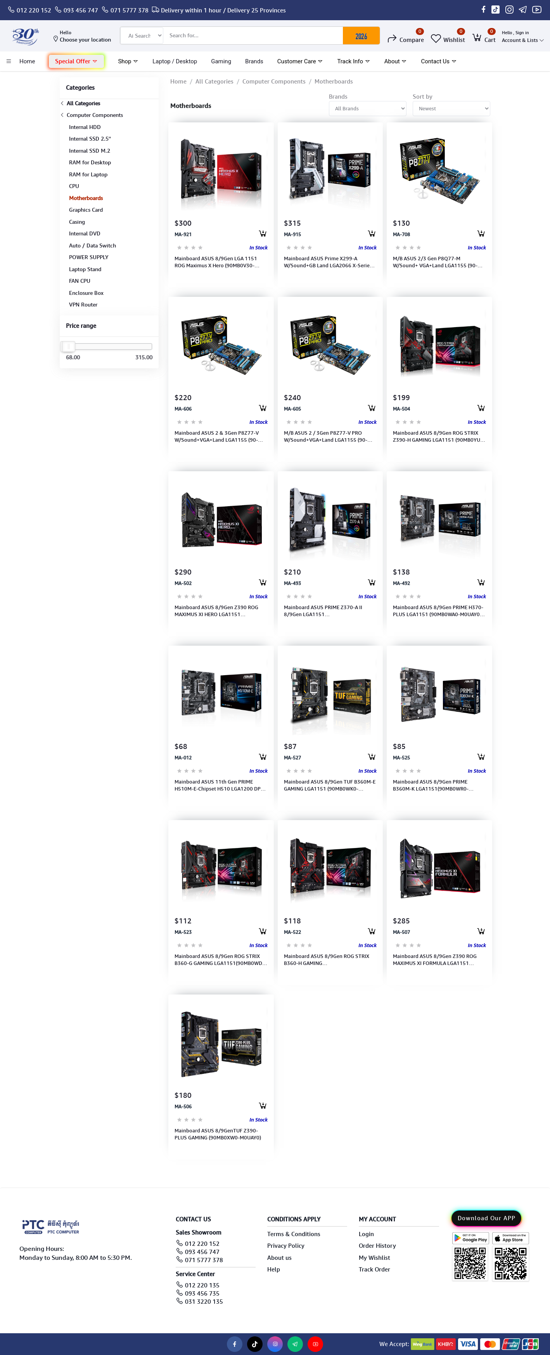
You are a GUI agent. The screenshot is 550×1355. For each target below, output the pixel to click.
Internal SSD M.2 (89, 150)
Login (366, 1234)
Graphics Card (86, 209)
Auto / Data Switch (92, 245)
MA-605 (292, 409)
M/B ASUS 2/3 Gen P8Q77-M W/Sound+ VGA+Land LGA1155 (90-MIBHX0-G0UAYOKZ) (435, 262)
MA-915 (292, 235)
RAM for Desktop (90, 162)
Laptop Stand (85, 269)
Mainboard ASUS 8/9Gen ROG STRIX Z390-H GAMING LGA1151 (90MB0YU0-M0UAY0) (439, 437)
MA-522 (292, 932)
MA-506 (183, 1107)
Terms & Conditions (293, 1234)
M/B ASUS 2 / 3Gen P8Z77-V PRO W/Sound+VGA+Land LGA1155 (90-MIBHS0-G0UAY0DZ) (325, 437)
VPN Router (83, 304)
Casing (77, 221)
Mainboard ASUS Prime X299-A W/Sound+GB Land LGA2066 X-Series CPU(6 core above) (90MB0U (328, 262)
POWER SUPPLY (89, 257)
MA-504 (401, 409)
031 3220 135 (204, 1302)
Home (178, 81)
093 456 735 (202, 1294)
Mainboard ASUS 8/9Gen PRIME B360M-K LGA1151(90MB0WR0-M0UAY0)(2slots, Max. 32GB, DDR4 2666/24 (432, 785)
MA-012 (183, 758)
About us (279, 1258)
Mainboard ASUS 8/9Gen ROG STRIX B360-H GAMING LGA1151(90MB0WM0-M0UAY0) (326, 960)
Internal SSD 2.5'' (90, 138)
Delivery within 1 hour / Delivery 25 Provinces (223, 10)
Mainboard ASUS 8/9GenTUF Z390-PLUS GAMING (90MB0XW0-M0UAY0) (218, 1134)
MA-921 (183, 235)
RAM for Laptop (88, 174)
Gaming (221, 61)
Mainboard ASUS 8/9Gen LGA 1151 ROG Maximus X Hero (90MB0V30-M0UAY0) (216, 262)
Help (273, 1269)
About (395, 61)
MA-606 (183, 409)
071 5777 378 (130, 10)
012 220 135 (202, 1285)
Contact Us (439, 61)
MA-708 (401, 235)
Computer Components (91, 114)
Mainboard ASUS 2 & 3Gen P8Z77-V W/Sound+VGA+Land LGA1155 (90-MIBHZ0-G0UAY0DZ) (217, 437)
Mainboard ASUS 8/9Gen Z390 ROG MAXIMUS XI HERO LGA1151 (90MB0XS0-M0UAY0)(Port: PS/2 (216, 611)
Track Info (353, 61)
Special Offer (76, 61)
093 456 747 (81, 10)
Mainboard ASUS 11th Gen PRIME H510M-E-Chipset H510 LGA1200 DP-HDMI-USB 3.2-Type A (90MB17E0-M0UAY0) (219, 785)
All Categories (80, 103)
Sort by (422, 97)
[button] (76, 61)
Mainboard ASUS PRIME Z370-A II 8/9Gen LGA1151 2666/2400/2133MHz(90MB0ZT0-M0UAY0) (324, 611)
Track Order (374, 1269)
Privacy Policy (285, 1246)
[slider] (68, 346)
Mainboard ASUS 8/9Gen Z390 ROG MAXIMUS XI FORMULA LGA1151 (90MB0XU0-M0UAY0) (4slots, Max (435, 960)
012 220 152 (34, 10)
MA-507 (401, 932)
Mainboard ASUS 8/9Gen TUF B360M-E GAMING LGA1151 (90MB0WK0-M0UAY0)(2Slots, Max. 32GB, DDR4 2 (329, 785)
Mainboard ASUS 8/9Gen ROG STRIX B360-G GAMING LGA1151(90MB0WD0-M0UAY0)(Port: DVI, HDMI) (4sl (221, 960)
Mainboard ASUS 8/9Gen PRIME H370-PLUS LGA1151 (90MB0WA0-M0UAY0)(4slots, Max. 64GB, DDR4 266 (438, 611)
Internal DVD (84, 233)
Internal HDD (85, 127)
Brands (254, 61)
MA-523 (183, 932)
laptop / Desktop (174, 61)
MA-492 (401, 583)
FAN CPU (79, 280)
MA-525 (401, 758)
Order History (377, 1246)
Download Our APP (486, 1218)
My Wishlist (374, 1258)
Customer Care (300, 61)
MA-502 (183, 583)
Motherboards (86, 198)
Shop (128, 61)
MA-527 (292, 758)
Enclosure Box (86, 292)
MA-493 (292, 583)
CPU (74, 186)
